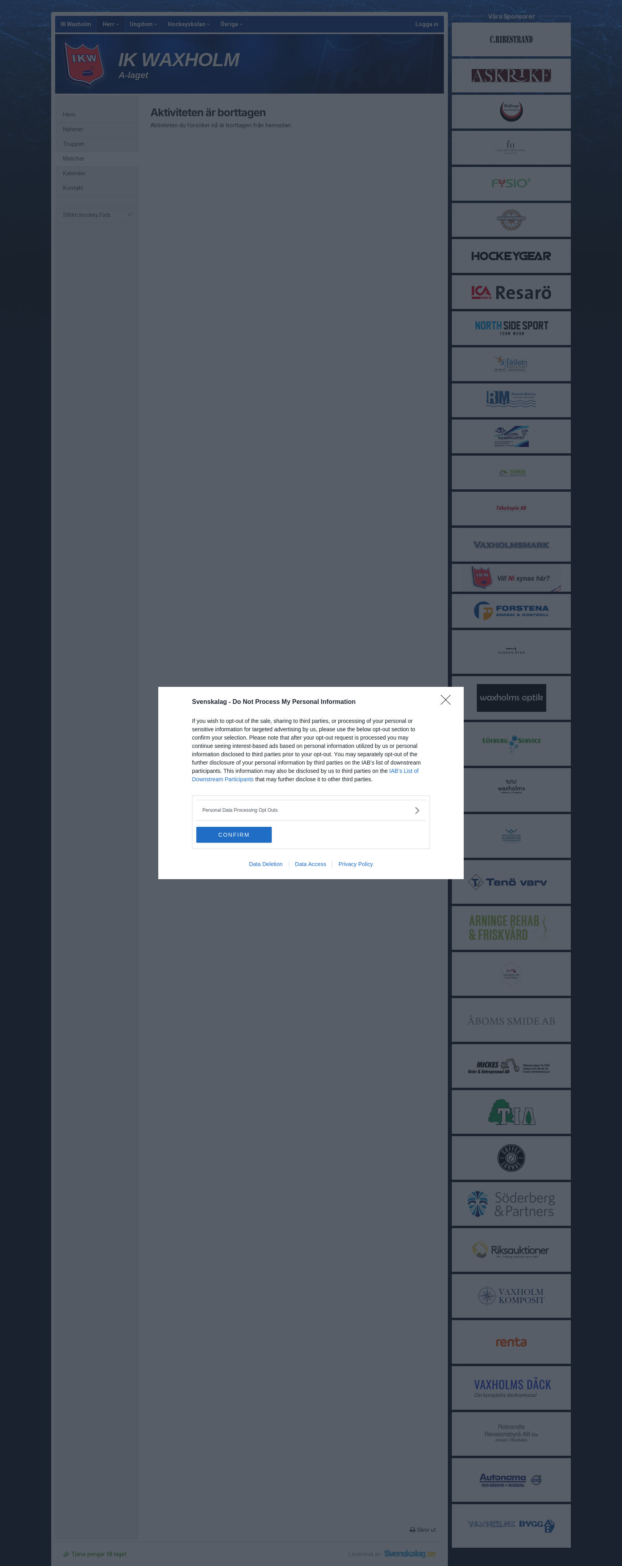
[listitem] (311, 810)
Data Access (310, 864)
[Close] (448, 702)
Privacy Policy (355, 864)
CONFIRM (234, 835)
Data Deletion (266, 864)
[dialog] (311, 783)
